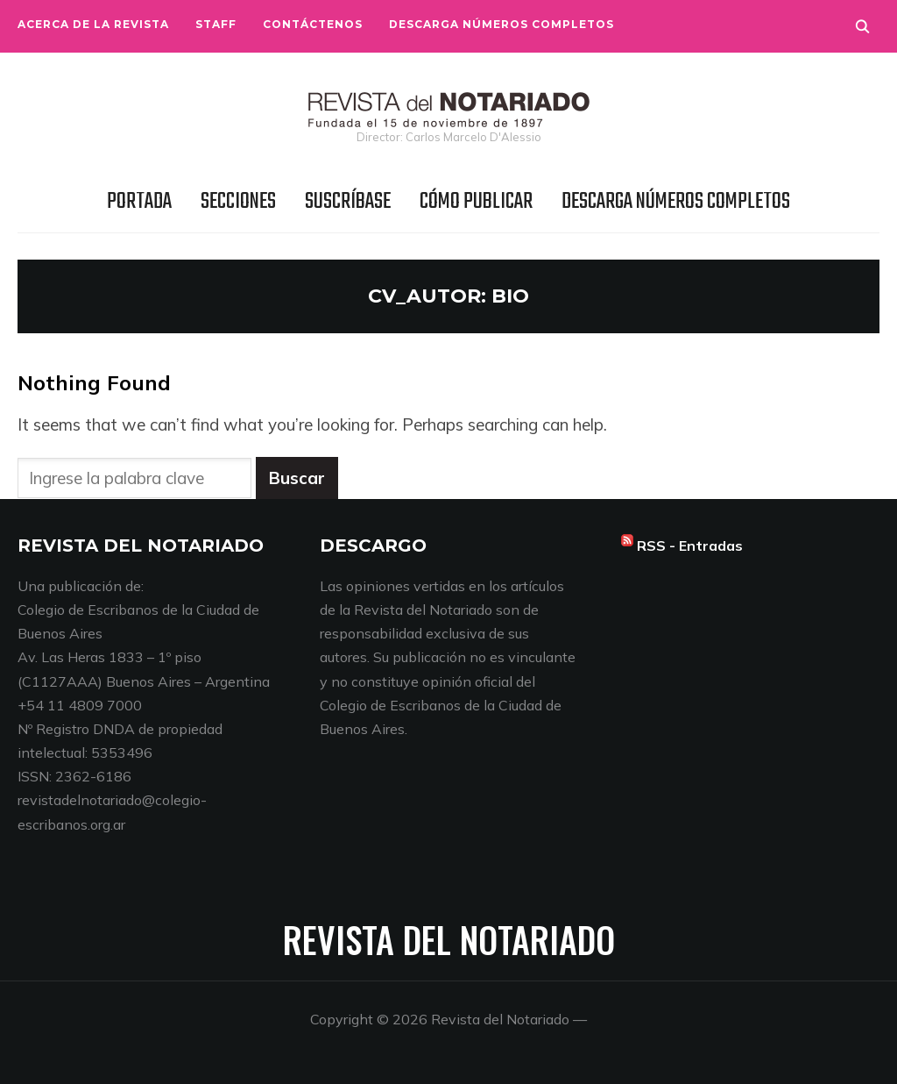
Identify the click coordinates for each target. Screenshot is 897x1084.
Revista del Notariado (449, 939)
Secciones (238, 201)
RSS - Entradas (690, 545)
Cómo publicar (476, 201)
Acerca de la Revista (93, 24)
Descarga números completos (501, 24)
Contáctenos (313, 24)
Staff (216, 24)
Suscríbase (348, 201)
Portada (139, 201)
